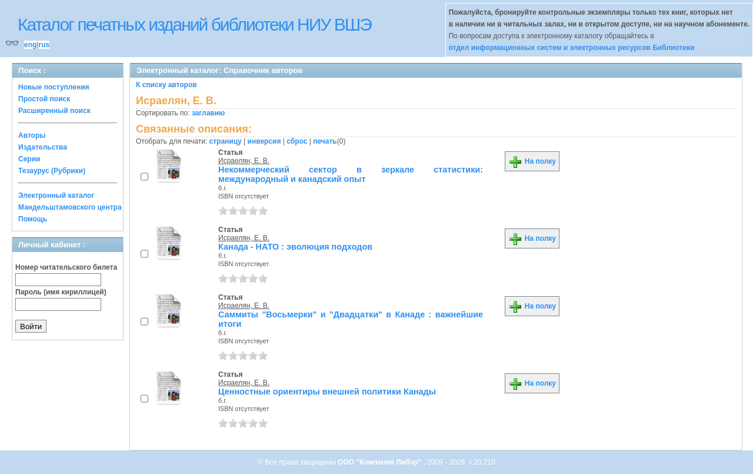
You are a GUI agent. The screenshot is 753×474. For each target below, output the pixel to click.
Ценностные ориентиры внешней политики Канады (327, 391)
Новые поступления (53, 87)
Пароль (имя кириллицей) (60, 292)
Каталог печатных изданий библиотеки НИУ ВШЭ (194, 24)
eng (30, 45)
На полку (532, 161)
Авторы (32, 135)
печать (325, 141)
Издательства (42, 147)
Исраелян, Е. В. (243, 161)
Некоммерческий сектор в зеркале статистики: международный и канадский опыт (350, 174)
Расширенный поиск (54, 111)
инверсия (264, 141)
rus (43, 45)
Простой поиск (44, 99)
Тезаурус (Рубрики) (51, 171)
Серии (29, 159)
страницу (225, 141)
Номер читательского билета (66, 267)
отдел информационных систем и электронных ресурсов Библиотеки (572, 48)
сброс (296, 141)
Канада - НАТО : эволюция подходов (295, 246)
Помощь (32, 219)
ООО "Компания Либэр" (380, 462)
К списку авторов (166, 85)
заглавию (208, 113)
